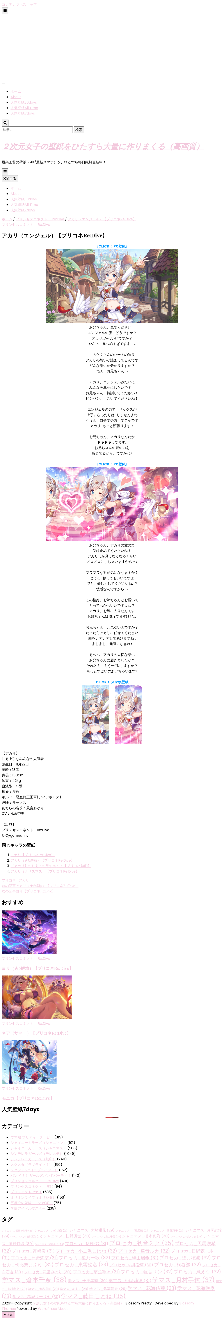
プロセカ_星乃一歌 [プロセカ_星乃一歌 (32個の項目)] (84, 1258)
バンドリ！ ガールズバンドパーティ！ (41, 1175)
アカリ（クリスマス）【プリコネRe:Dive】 (45, 871)
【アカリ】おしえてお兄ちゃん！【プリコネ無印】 (51, 865)
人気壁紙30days (24, 102)
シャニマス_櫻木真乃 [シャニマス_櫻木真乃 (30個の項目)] (146, 1236)
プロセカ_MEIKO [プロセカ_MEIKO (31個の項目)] (86, 1243)
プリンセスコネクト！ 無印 (32, 1186)
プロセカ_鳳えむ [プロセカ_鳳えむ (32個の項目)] (197, 1272)
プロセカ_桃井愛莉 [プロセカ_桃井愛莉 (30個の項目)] (131, 1265)
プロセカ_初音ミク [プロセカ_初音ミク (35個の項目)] (141, 1243)
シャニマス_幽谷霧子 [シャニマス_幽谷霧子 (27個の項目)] (167, 1230)
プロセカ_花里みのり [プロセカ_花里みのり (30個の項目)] (48, 1272)
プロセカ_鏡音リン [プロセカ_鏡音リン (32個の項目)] (147, 1272)
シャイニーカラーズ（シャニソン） (39, 1142)
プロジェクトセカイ (26, 1192)
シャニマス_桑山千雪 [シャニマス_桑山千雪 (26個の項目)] (106, 1236)
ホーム (16, 91)
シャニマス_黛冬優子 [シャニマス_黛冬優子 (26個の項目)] (49, 1244)
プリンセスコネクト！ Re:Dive (26, 224)
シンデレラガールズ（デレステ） (37, 1153)
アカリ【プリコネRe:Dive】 (33, 854)
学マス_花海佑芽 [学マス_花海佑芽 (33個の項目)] (152, 1288)
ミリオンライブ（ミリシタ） (33, 1197)
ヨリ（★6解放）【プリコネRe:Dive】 (37, 968)
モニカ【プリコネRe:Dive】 (28, 1098)
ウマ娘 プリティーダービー (32, 1137)
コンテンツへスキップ (19, 4)
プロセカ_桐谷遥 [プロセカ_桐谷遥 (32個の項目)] (177, 1265)
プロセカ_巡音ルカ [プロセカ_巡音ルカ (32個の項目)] (144, 1251)
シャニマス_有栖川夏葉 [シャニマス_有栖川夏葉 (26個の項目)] (26, 1236)
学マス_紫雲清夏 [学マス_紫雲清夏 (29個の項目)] (108, 1288)
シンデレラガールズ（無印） (33, 1159)
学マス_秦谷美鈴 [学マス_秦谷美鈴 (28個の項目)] (43, 1289)
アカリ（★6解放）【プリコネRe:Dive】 (42, 860)
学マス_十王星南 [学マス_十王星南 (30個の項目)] (88, 1280)
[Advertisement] (112, 47)
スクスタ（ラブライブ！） (32, 1164)
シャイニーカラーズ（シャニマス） (39, 1148)
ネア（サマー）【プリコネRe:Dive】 (36, 1033)
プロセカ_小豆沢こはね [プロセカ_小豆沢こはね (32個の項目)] (86, 1251)
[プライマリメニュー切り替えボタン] (5, 171)
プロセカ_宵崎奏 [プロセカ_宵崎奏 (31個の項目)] (33, 1251)
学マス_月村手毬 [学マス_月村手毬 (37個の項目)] (183, 1280)
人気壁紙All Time (24, 107)
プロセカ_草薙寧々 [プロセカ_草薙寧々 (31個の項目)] (96, 1272)
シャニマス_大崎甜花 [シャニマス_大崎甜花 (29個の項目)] (91, 1230)
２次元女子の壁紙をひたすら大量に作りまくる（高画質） (103, 146)
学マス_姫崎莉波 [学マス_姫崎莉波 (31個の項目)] (129, 1281)
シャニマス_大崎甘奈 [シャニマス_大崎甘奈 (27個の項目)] (51, 1230)
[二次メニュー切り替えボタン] (5, 10)
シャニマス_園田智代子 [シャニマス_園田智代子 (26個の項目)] (18, 1230)
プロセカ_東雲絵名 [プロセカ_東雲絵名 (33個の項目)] (81, 1264)
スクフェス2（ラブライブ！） (34, 1170)
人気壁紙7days (23, 113)
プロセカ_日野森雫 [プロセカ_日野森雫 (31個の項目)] (34, 1258)
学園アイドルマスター (28, 1208)
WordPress (47, 1308)
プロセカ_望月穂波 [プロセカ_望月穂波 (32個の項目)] (185, 1258)
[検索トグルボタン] (5, 123)
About (16, 96)
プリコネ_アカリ (15, 880)
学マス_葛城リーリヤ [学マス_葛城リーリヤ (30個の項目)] (36, 1296)
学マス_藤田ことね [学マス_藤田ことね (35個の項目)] (93, 1296)
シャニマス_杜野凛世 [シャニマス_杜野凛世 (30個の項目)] (67, 1236)
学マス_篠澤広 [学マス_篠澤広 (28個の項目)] (74, 1289)
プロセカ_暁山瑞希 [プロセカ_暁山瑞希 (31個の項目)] (134, 1258)
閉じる (10, 178)
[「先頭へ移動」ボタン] (8, 1314)
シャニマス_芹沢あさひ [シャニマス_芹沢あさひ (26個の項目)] (186, 1236)
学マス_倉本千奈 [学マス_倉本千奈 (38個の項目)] (34, 1279)
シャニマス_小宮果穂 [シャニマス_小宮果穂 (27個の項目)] (132, 1230)
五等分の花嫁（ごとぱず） (32, 1202)
